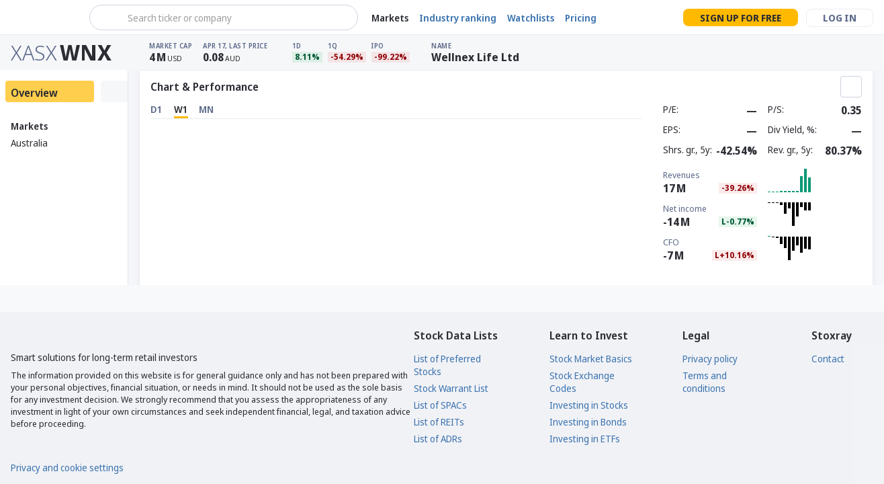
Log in (839, 17)
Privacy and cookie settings (67, 467)
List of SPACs (440, 405)
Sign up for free (740, 17)
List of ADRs (438, 438)
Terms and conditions (704, 382)
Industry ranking (457, 17)
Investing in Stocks (588, 405)
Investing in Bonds (588, 421)
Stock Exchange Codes (582, 382)
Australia (29, 142)
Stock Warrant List (451, 388)
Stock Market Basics (590, 358)
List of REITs (439, 421)
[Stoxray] (43, 17)
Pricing (580, 17)
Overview (34, 92)
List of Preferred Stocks (447, 365)
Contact (827, 358)
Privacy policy (710, 358)
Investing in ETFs (584, 438)
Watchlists (530, 17)
